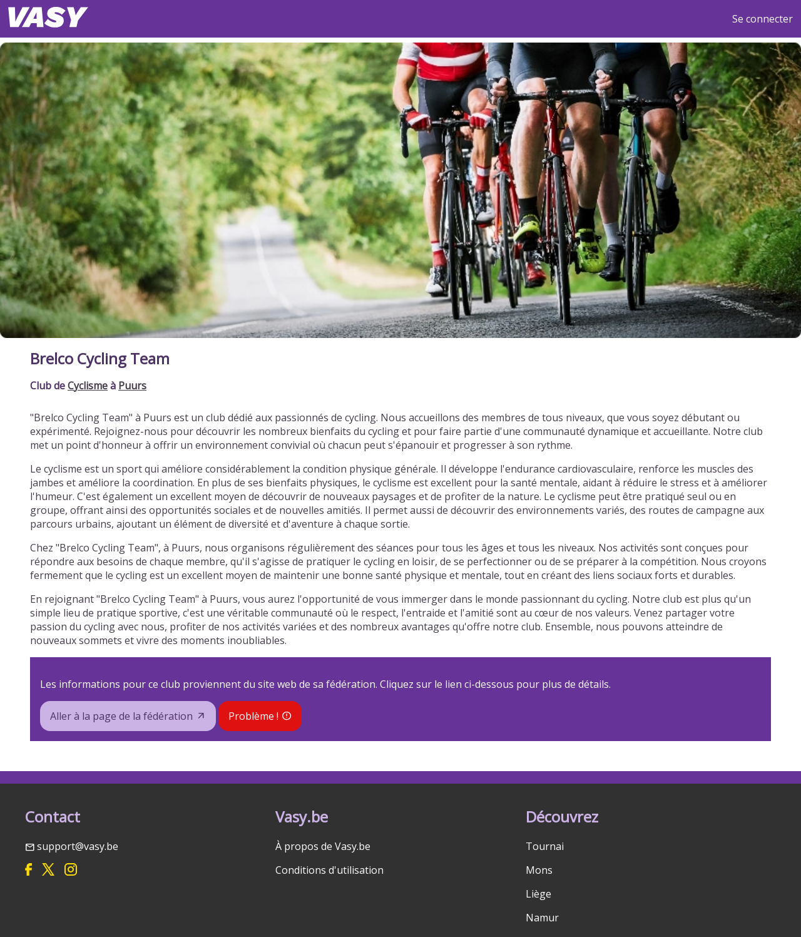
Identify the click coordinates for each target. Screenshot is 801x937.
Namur (542, 917)
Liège (538, 894)
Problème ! (253, 716)
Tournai (545, 846)
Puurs (132, 385)
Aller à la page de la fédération (121, 716)
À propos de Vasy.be (322, 846)
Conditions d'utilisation (329, 870)
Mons (539, 870)
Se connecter (762, 19)
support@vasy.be (77, 846)
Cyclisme (88, 385)
